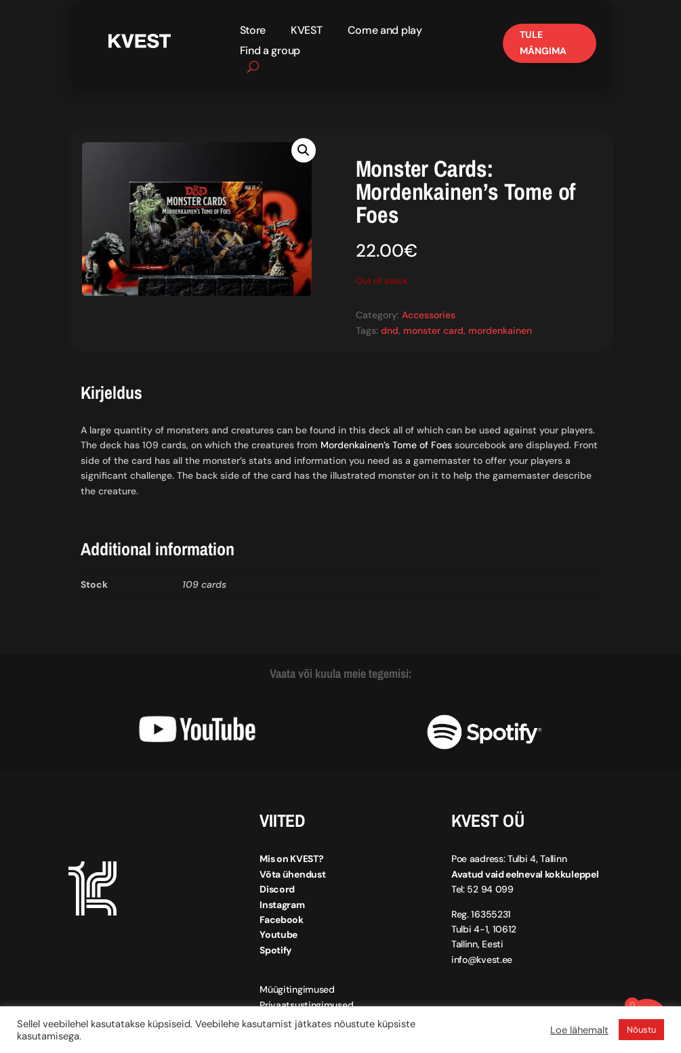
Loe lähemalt (579, 1030)
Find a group (270, 52)
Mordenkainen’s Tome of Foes (386, 445)
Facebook (282, 920)
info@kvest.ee (481, 959)
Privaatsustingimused (306, 1004)
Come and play (385, 31)
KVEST (307, 31)
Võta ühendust (292, 874)
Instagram (282, 904)
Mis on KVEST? (291, 859)
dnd (389, 330)
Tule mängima (543, 42)
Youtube (278, 934)
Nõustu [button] (641, 1029)
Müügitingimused (297, 989)
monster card (433, 330)
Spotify (275, 950)
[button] (303, 150)
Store (253, 31)
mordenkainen (500, 330)
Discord (277, 889)
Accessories (428, 315)
